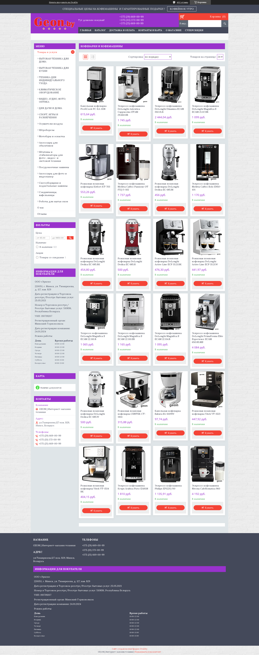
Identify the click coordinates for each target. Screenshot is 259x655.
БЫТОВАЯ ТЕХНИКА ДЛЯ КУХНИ (54, 69)
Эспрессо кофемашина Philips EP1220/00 (168, 487)
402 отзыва (182, 2)
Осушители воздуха (51, 123)
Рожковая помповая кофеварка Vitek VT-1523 (206, 412)
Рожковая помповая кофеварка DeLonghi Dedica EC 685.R (130, 261)
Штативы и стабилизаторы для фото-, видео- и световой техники (51, 156)
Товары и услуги (47, 52)
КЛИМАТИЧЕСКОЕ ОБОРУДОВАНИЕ (50, 91)
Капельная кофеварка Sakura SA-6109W (168, 412)
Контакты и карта (150, 30)
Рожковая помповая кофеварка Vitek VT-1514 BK (95, 488)
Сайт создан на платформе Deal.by (129, 649)
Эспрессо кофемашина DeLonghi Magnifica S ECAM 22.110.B (94, 336)
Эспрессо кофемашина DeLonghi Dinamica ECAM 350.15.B (169, 108)
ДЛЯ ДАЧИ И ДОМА (50, 108)
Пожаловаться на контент (148, 652)
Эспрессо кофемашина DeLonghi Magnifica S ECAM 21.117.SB (205, 108)
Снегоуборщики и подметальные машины (53, 184)
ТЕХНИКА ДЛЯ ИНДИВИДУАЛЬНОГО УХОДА (52, 80)
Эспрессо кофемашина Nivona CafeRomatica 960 (206, 487)
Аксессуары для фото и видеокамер (53, 175)
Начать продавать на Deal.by (63, 2)
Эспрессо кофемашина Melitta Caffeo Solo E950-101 (206, 186)
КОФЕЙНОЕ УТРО (182, 8)
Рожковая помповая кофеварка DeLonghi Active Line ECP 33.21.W (205, 261)
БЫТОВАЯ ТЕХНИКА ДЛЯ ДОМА (54, 60)
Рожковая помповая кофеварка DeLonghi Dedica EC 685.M (167, 186)
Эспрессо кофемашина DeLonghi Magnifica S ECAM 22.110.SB (131, 336)
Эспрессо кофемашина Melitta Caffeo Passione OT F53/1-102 (133, 186)
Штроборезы (46, 130)
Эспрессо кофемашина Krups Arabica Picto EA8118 (133, 487)
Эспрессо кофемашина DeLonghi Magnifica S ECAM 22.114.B (168, 336)
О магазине (173, 30)
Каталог (100, 30)
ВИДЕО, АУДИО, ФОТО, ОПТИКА (52, 100)
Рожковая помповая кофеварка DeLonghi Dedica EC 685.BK (93, 261)
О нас (40, 207)
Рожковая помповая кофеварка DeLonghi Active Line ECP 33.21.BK (168, 261)
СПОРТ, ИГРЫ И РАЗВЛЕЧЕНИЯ (48, 116)
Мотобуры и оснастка (52, 136)
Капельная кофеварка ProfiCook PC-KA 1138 (93, 107)
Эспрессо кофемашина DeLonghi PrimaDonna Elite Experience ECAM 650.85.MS (207, 338)
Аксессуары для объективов (48, 144)
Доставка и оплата (122, 30)
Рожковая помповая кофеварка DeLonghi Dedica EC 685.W (93, 413)
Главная (85, 30)
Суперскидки (194, 30)
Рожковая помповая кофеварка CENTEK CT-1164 (132, 413)
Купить (98, 128)
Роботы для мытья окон (53, 201)
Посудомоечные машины (54, 167)
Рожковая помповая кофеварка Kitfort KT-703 (95, 185)
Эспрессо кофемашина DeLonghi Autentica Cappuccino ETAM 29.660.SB (131, 110)
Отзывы (42, 213)
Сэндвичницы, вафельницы (48, 194)
